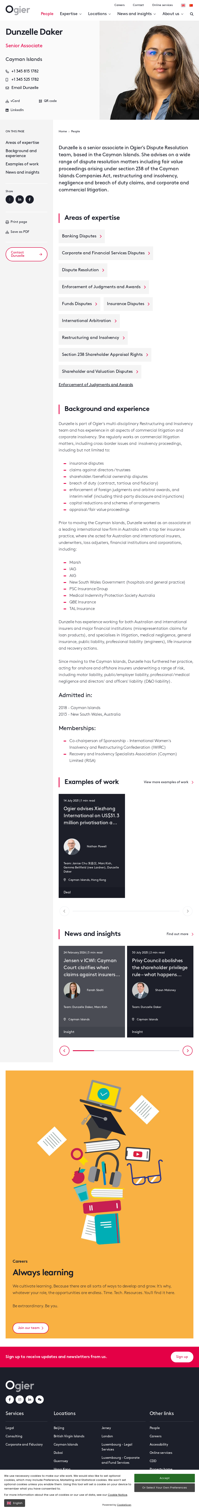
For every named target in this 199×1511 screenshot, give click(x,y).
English (14, 1503)
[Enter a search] (191, 14)
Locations (99, 14)
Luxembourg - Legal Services (117, 1447)
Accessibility (159, 1444)
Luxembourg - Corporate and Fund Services (121, 1460)
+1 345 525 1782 (22, 80)
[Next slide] (188, 1051)
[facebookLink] (10, 1399)
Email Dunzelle (22, 88)
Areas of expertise (22, 143)
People (47, 14)
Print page (16, 222)
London (107, 1436)
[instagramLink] (20, 1399)
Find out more (180, 934)
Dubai (58, 1453)
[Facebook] (29, 199)
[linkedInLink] (29, 1399)
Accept (165, 1478)
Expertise (70, 14)
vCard (13, 101)
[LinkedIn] (20, 199)
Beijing (59, 1428)
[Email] (10, 199)
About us (173, 14)
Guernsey (61, 1461)
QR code (48, 101)
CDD (153, 1461)
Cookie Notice (117, 1495)
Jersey (106, 1428)
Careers (119, 5)
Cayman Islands (66, 1444)
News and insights (136, 14)
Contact (138, 5)
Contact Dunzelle (26, 254)
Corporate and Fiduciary (24, 1444)
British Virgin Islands (69, 1436)
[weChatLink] (39, 1399)
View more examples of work (168, 782)
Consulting (14, 1436)
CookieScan (124, 1504)
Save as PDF (17, 232)
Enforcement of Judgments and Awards (96, 385)
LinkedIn (15, 110)
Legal (10, 1428)
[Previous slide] (64, 1051)
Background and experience (21, 153)
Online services (162, 5)
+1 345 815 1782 (22, 71)
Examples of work (22, 164)
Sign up (182, 1357)
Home (63, 131)
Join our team (30, 1328)
